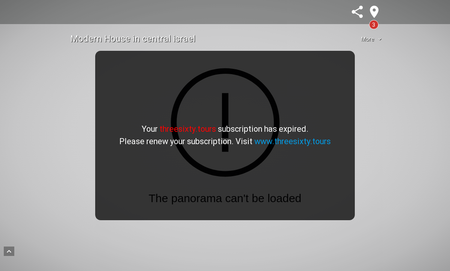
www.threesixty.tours (292, 141)
